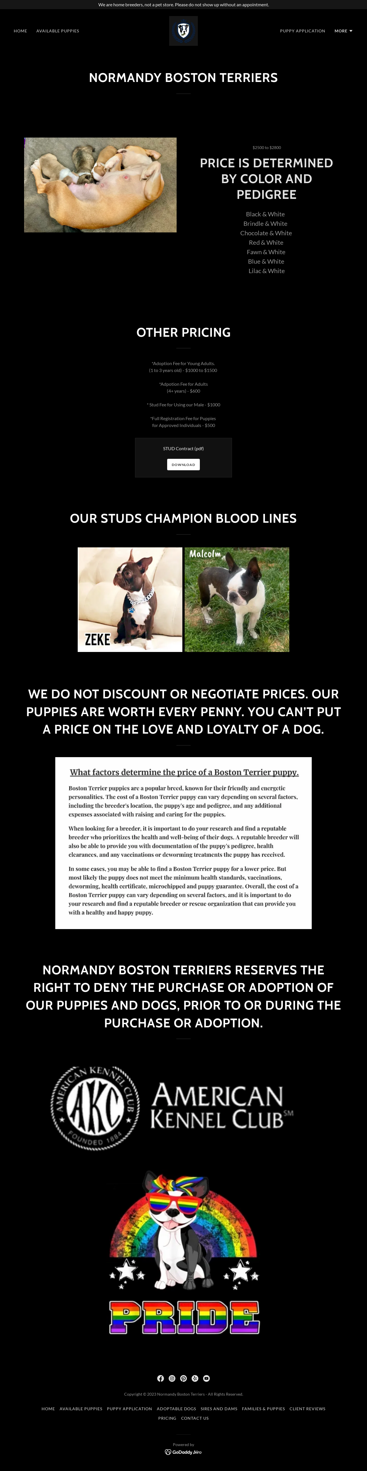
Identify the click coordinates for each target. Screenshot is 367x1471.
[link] (183, 30)
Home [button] (48, 1408)
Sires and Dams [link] (219, 1408)
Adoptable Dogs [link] (176, 1408)
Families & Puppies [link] (263, 1408)
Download (183, 465)
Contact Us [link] (195, 1418)
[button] (344, 31)
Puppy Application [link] (302, 30)
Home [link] (20, 30)
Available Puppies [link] (57, 30)
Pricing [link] (167, 1418)
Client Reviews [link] (307, 1408)
